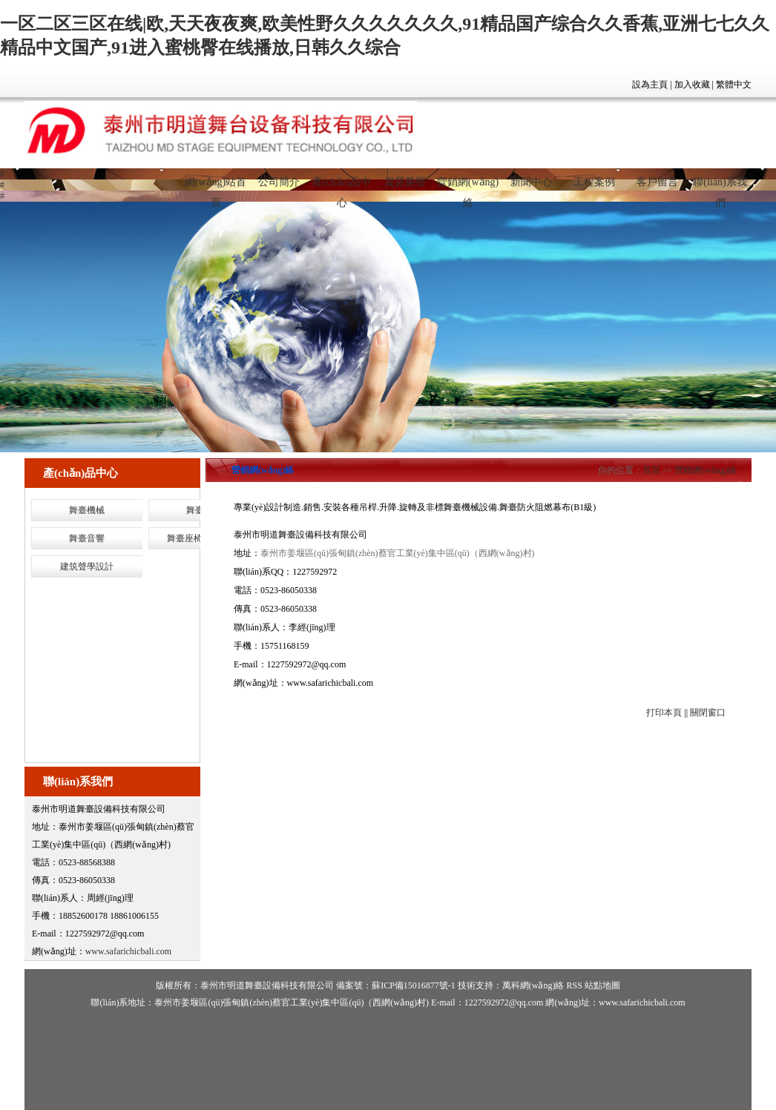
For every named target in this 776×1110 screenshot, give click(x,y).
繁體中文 (734, 84)
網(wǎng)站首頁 (215, 188)
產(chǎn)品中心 (342, 188)
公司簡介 (279, 182)
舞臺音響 (87, 538)
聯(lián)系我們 (719, 188)
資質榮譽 (405, 182)
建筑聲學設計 (87, 566)
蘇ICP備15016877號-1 (414, 985)
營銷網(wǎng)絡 (468, 188)
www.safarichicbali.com (128, 951)
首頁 (651, 470)
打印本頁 (664, 712)
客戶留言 (657, 182)
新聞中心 (531, 182)
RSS (574, 985)
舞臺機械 (87, 510)
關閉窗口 (708, 712)
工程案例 (594, 182)
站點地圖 (602, 985)
